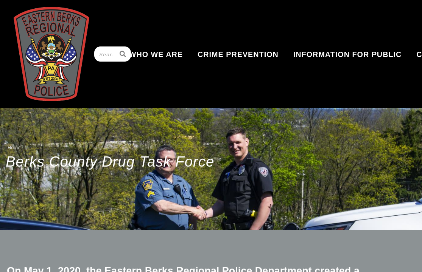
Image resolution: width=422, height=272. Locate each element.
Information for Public (347, 54)
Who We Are (156, 54)
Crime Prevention (238, 54)
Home (14, 147)
